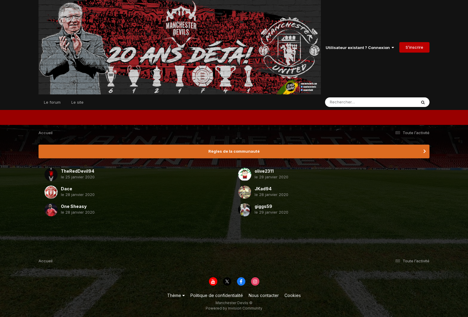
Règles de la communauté (234, 151)
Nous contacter (264, 295)
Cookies (292, 295)
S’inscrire (414, 47)
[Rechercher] (353, 102)
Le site (77, 102)
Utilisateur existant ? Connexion (360, 47)
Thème (176, 295)
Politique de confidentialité (216, 295)
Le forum (52, 102)
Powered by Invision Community (234, 308)
